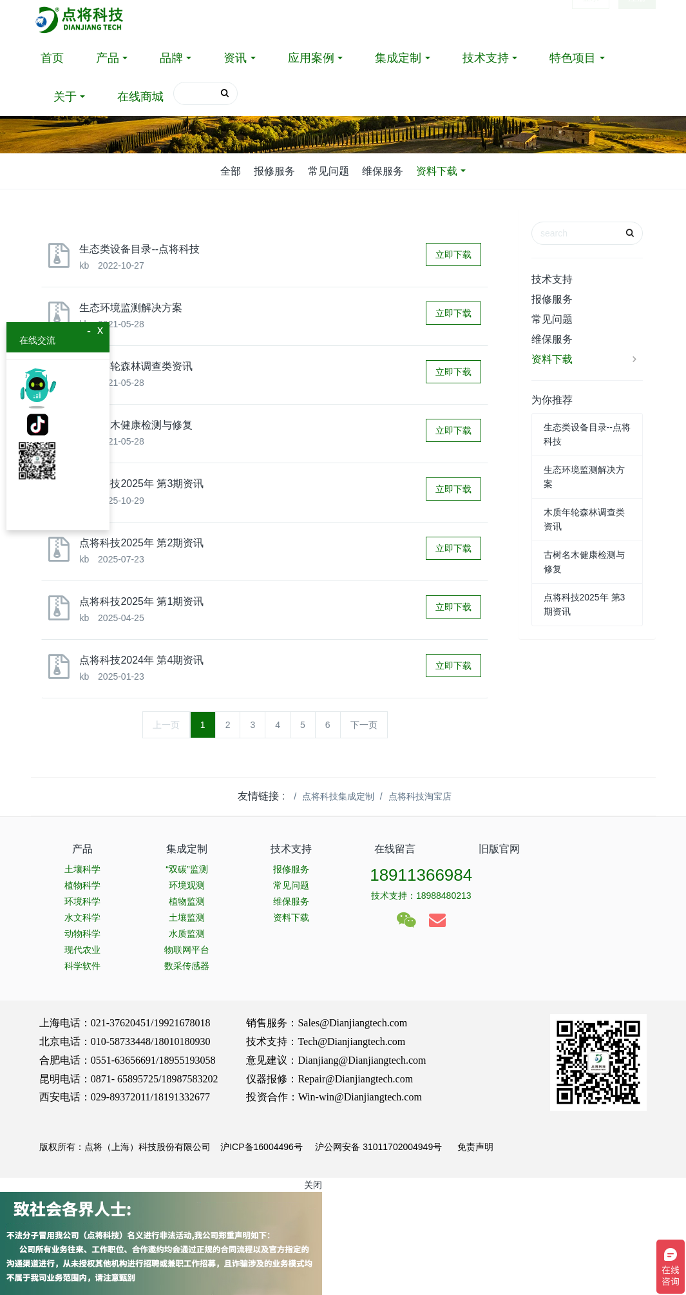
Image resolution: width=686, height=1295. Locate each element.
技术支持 (485, 58)
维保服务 (382, 171)
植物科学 (82, 885)
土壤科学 (82, 869)
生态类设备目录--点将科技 (139, 249)
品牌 (171, 58)
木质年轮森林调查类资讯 (136, 366)
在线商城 (140, 96)
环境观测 (187, 885)
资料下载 (436, 171)
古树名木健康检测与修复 (136, 424)
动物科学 (82, 933)
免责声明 (474, 1147)
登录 (591, 19)
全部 (230, 171)
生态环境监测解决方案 (130, 307)
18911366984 (421, 875)
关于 (65, 96)
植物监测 (187, 901)
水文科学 (82, 917)
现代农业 (82, 950)
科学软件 (82, 966)
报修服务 (274, 171)
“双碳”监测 (186, 869)
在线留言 (394, 848)
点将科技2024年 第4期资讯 (141, 660)
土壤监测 (187, 917)
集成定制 (398, 58)
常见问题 (328, 171)
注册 (637, 19)
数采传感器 (186, 966)
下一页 (363, 725)
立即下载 (453, 254)
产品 (107, 58)
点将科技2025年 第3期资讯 (141, 483)
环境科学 (82, 901)
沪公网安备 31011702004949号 (378, 1147)
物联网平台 (186, 950)
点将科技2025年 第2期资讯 (141, 542)
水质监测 (187, 933)
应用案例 (311, 58)
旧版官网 (499, 848)
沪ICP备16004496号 (261, 1147)
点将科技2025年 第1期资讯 (141, 601)
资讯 (235, 58)
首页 (52, 58)
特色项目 (572, 58)
